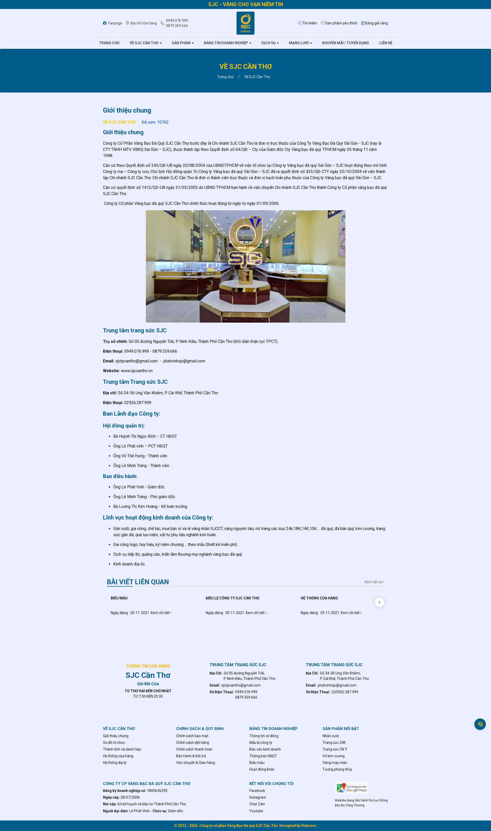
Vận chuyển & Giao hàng (195, 763)
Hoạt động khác (262, 769)
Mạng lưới (299, 43)
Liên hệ (385, 43)
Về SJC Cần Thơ (144, 43)
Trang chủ (109, 43)
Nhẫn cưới (331, 736)
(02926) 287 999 (345, 692)
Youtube (256, 811)
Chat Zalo (257, 804)
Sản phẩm (181, 43)
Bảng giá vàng (374, 23)
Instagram (257, 797)
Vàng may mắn (335, 763)
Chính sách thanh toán (194, 749)
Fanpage (112, 23)
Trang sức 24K (334, 743)
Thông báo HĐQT (263, 756)
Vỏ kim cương (334, 756)
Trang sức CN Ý (335, 749)
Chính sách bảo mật (192, 736)
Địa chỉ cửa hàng (141, 23)
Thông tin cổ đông (263, 736)
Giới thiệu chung (115, 736)
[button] (379, 602)
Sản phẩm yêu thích (339, 23)
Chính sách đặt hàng (192, 743)
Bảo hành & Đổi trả (191, 756)
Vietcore (308, 826)
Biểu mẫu (257, 763)
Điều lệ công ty (260, 743)
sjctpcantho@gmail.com (241, 685)
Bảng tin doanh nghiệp (226, 43)
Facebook (257, 791)
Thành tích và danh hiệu (122, 749)
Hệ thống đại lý (114, 763)
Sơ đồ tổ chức (114, 743)
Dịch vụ (268, 43)
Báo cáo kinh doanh (265, 749)
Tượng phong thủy (337, 769)
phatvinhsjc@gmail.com (337, 685)
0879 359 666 (177, 26)
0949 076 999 (177, 21)
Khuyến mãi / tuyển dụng (345, 43)
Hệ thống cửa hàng (118, 756)
